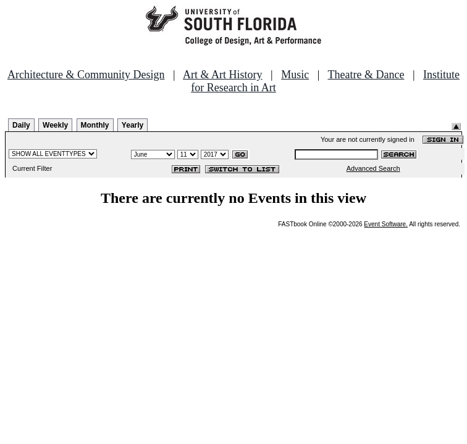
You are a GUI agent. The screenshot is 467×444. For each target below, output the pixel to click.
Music (295, 74)
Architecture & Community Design (85, 74)
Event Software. (386, 224)
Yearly (132, 125)
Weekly (55, 125)
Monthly (95, 125)
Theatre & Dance (365, 74)
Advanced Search (373, 168)
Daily (21, 125)
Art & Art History (223, 74)
